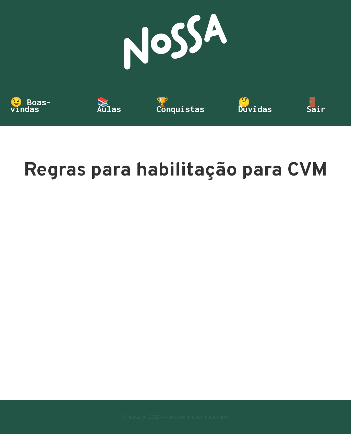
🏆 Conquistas (180, 105)
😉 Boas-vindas (30, 105)
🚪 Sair (316, 105)
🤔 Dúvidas (255, 105)
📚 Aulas (109, 105)
